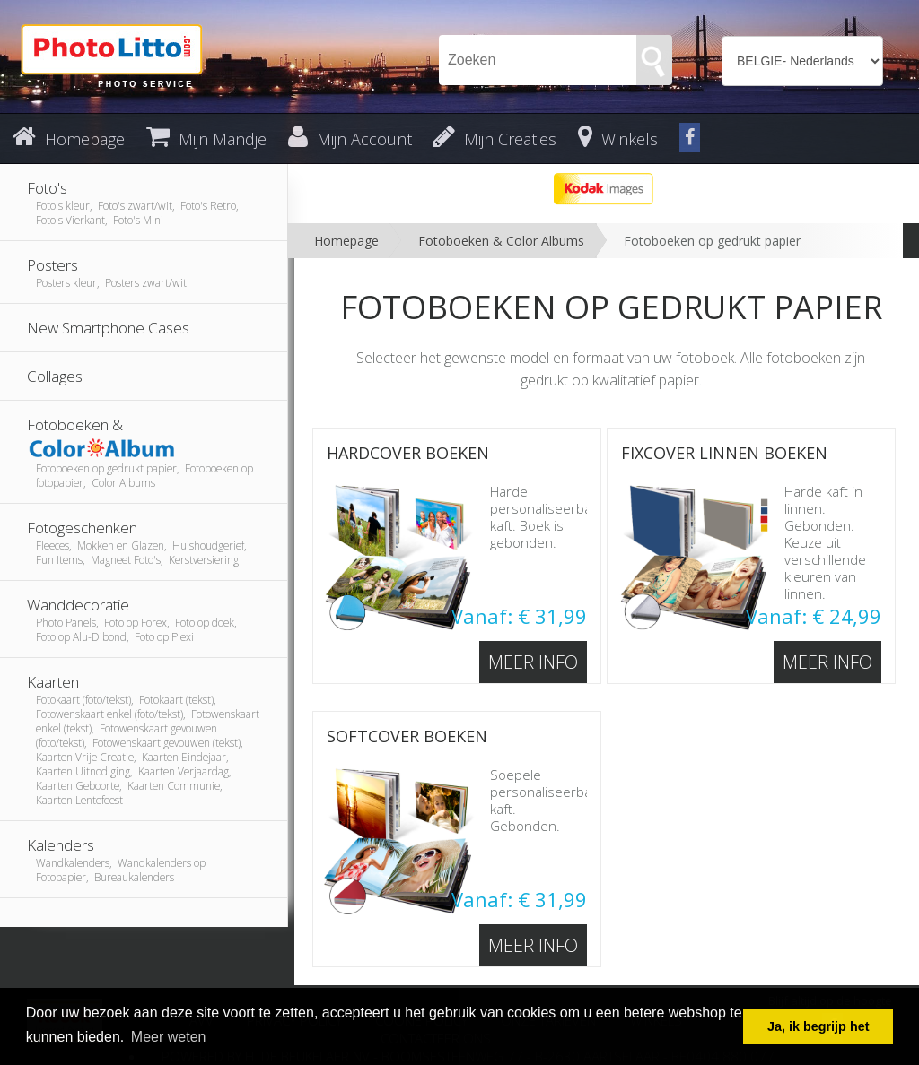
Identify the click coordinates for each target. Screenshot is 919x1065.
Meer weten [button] (168, 1036)
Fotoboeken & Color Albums (501, 240)
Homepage (346, 240)
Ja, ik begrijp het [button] (818, 1026)
